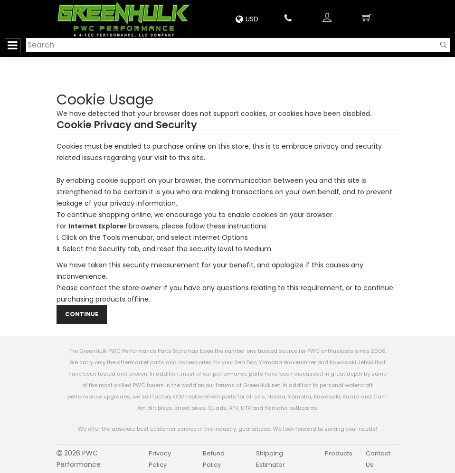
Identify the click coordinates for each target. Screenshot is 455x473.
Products (338, 453)
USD (247, 19)
